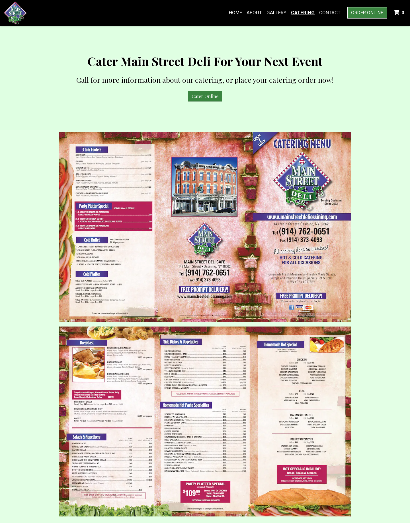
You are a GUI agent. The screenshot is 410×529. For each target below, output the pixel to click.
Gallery (276, 12)
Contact (330, 12)
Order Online (367, 12)
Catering (303, 12)
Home (235, 12)
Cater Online (205, 96)
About (254, 12)
